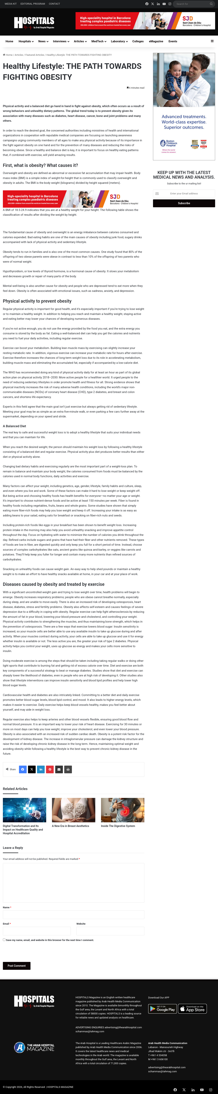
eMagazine (156, 41)
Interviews (60, 41)
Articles (79, 41)
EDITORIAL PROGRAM (33, 3)
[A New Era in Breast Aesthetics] (73, 810)
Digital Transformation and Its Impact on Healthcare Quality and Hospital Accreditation (23, 829)
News (41, 41)
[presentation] (32, 952)
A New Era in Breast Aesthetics (70, 826)
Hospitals (25, 41)
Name (7, 907)
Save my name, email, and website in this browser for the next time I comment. (50, 940)
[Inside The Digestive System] (122, 810)
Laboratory (118, 41)
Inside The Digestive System (118, 826)
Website (81, 923)
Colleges (138, 41)
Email (7, 923)
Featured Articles (34, 54)
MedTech (97, 41)
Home (9, 41)
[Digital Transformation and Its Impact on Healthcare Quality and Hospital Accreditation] (24, 810)
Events (173, 41)
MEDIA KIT (11, 3)
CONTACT (54, 3)
